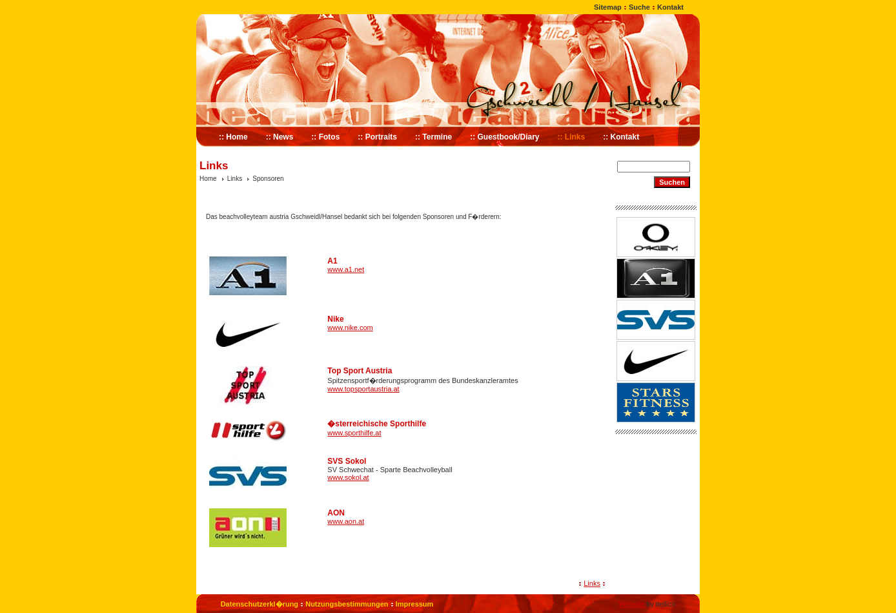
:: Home (233, 136)
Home (208, 178)
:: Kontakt (621, 136)
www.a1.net (345, 269)
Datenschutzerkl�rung (259, 604)
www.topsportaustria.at (363, 389)
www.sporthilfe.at (354, 433)
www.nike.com (349, 327)
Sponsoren (267, 178)
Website (631, 604)
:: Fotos (325, 136)
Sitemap (608, 7)
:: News (280, 136)
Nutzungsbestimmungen (346, 604)
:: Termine (433, 136)
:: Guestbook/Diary (504, 136)
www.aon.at (345, 521)
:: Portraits (377, 136)
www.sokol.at (348, 477)
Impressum (415, 604)
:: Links (571, 136)
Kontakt (670, 7)
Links (234, 178)
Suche (639, 7)
